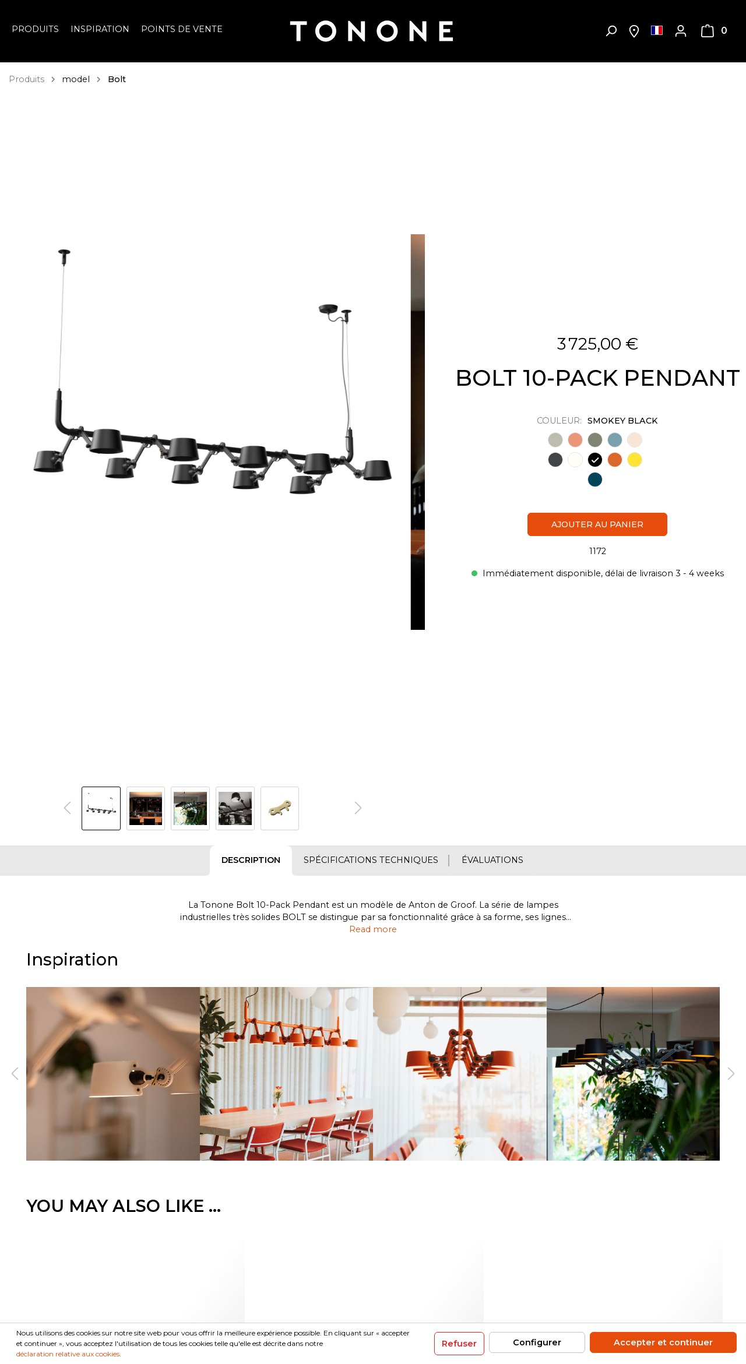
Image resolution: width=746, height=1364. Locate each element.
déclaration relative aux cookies (67, 1353)
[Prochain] (358, 808)
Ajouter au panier (597, 524)
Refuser (459, 1343)
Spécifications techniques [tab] (371, 860)
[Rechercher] (610, 31)
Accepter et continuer (663, 1342)
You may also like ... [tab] (123, 1206)
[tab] (251, 860)
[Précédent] (67, 808)
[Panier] (714, 31)
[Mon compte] (680, 31)
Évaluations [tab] (492, 860)
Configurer (537, 1342)
